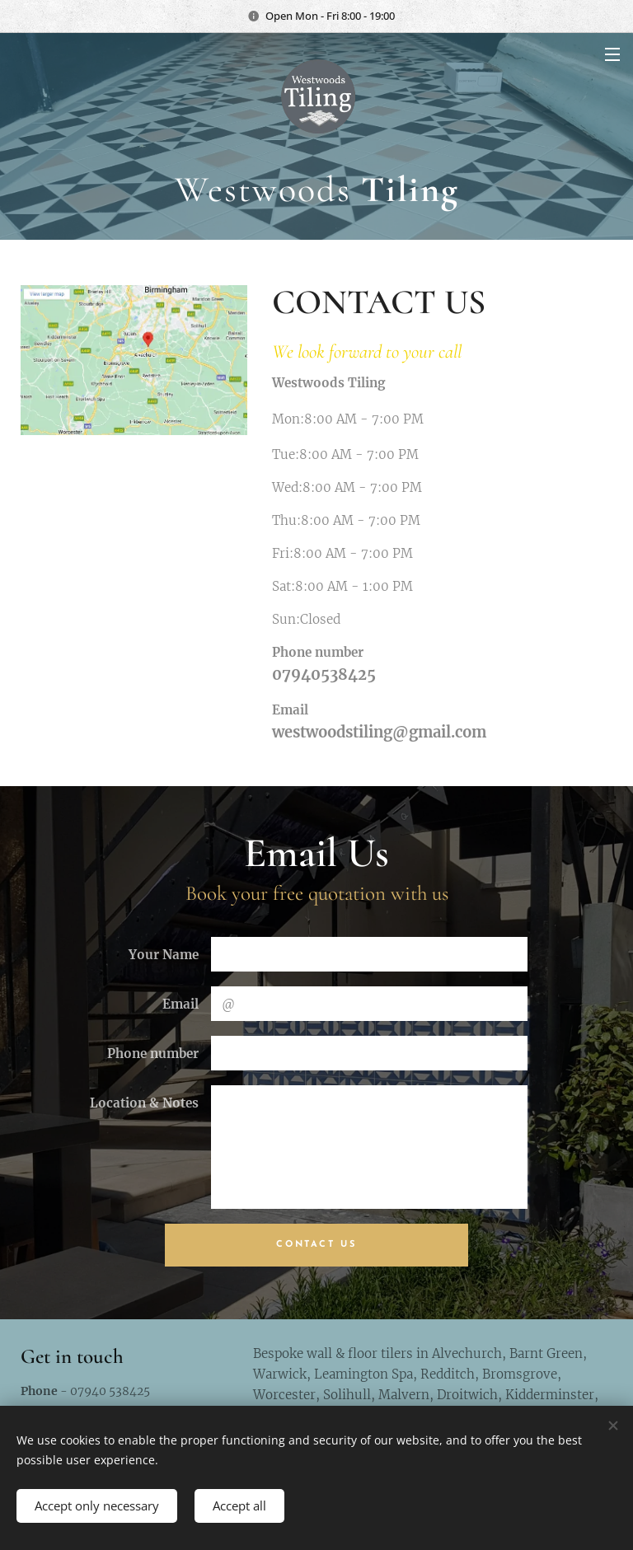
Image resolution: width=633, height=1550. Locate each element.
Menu (612, 54)
